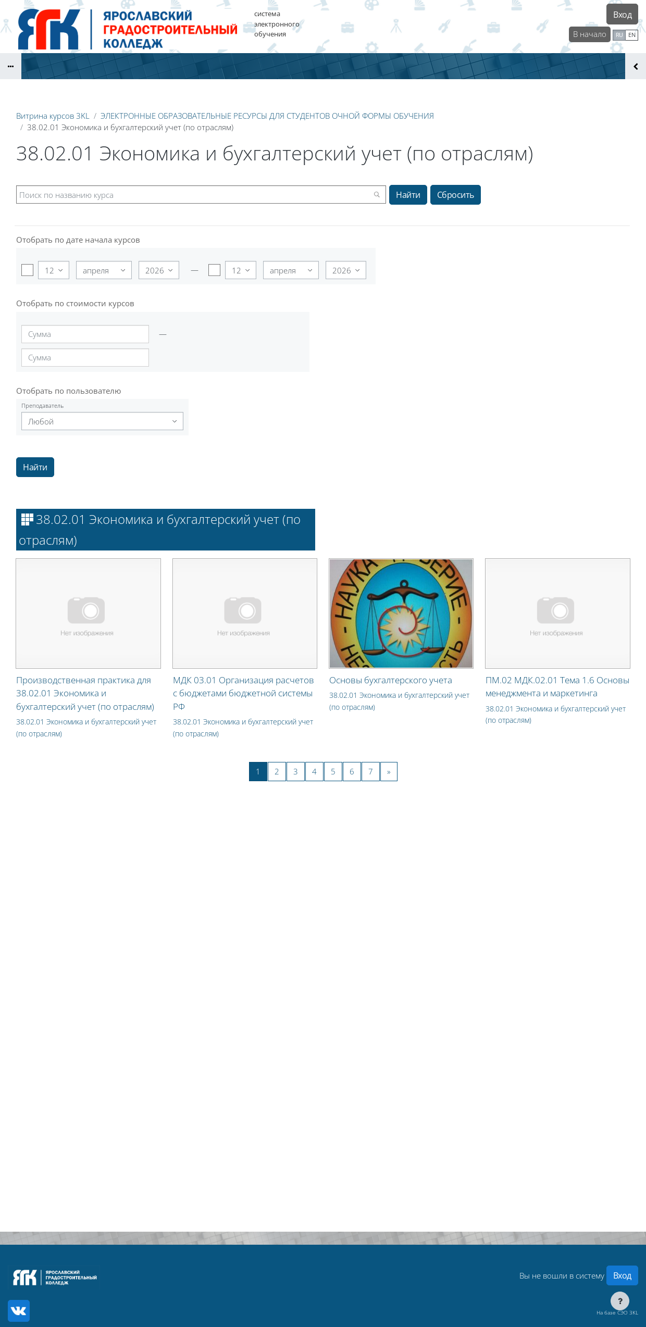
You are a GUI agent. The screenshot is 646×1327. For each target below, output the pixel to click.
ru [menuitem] (619, 35)
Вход (622, 14)
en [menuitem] (631, 35)
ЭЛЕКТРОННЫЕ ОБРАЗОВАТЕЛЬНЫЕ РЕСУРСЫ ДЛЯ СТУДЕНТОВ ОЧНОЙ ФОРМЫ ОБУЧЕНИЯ (267, 115)
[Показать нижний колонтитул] (620, 1301)
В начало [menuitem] (589, 34)
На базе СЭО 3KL (617, 1312)
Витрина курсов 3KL (53, 115)
